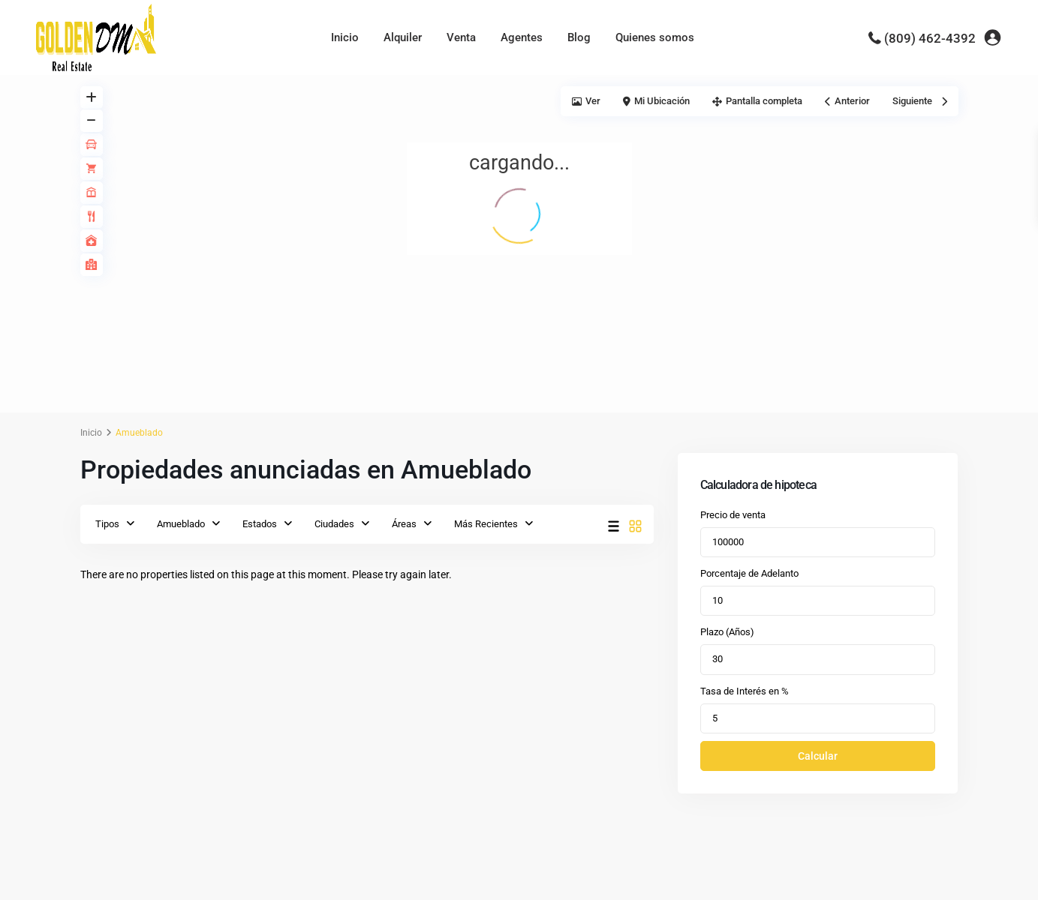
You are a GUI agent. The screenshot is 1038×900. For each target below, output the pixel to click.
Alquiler (403, 37)
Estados (259, 524)
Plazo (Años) (727, 632)
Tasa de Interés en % (744, 691)
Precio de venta (733, 514)
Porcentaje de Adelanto (749, 573)
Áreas (404, 524)
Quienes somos (654, 37)
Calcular (818, 756)
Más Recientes (486, 524)
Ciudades (334, 524)
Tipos (107, 524)
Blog (579, 37)
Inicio (345, 37)
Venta (461, 37)
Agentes (522, 37)
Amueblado (181, 524)
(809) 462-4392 (930, 38)
